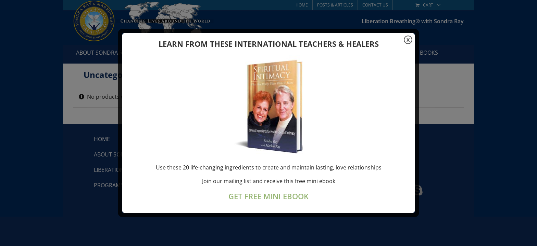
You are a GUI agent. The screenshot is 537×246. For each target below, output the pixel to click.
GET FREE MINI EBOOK (268, 196)
